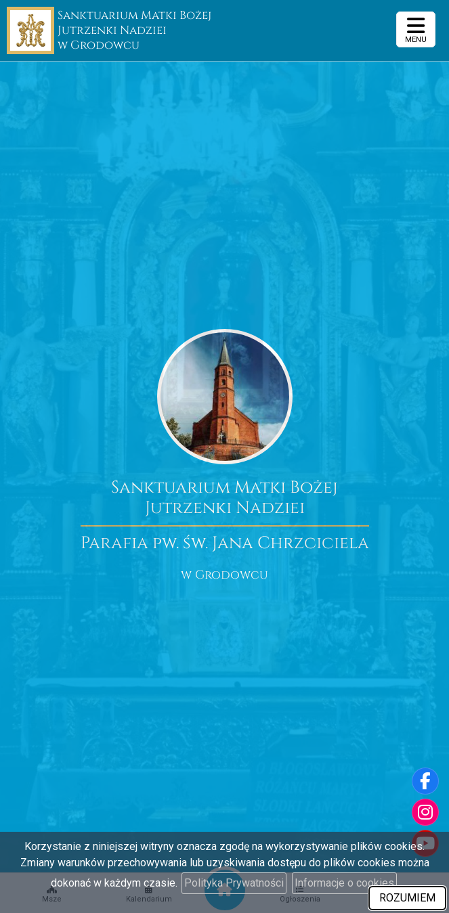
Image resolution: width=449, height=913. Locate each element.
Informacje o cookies (344, 882)
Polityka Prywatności (234, 882)
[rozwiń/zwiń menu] (415, 29)
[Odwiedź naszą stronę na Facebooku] (425, 781)
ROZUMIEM (407, 897)
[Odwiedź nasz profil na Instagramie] (425, 812)
